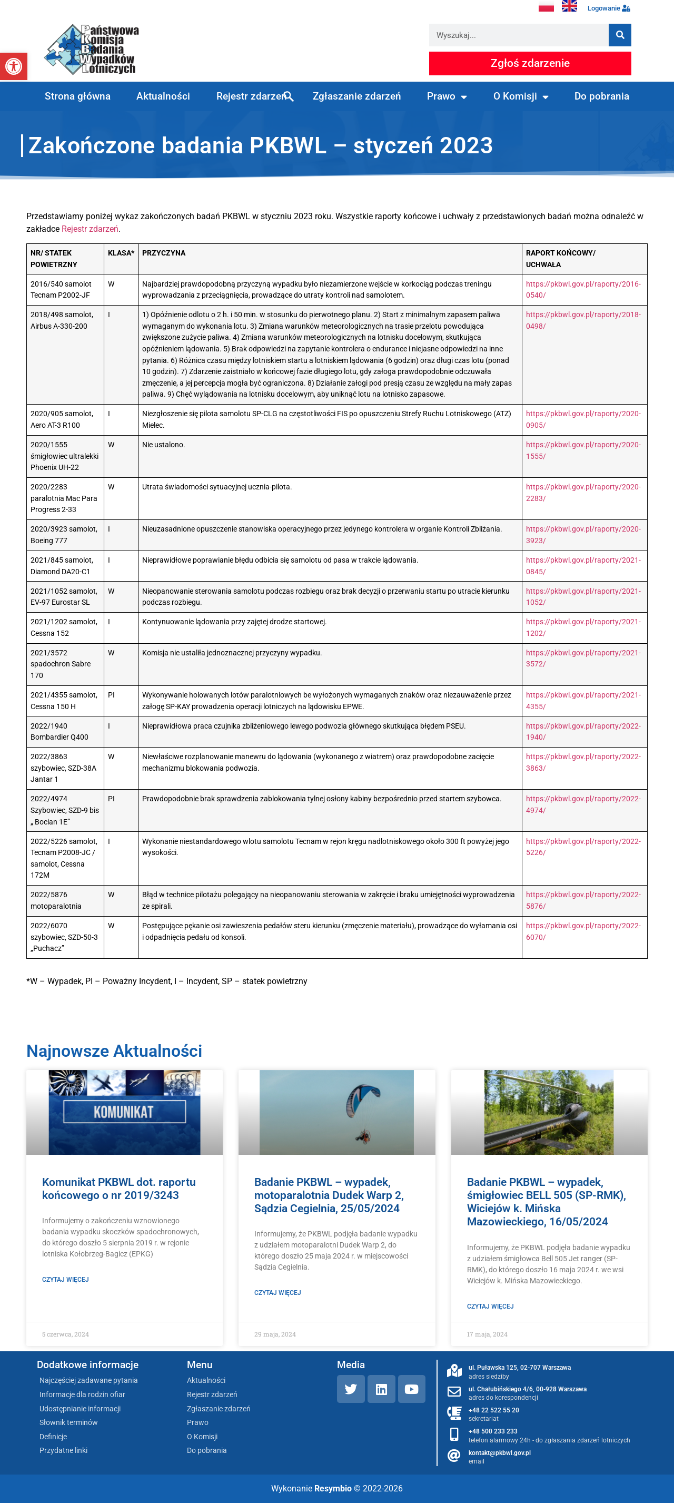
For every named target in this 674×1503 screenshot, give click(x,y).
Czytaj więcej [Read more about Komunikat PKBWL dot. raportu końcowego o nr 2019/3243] (65, 1279)
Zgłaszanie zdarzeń (357, 96)
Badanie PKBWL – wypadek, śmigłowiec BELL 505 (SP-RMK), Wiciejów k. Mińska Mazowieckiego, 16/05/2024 (546, 1202)
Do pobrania (601, 96)
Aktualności (163, 96)
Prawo (447, 96)
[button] (13, 66)
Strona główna (78, 96)
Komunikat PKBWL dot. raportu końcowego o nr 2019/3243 (119, 1189)
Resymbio (333, 1489)
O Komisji (521, 96)
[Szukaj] (620, 35)
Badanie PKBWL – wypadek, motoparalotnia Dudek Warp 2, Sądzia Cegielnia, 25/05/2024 (329, 1195)
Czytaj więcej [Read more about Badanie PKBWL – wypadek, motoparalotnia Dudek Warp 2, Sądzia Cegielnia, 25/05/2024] (277, 1292)
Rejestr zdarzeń (251, 96)
